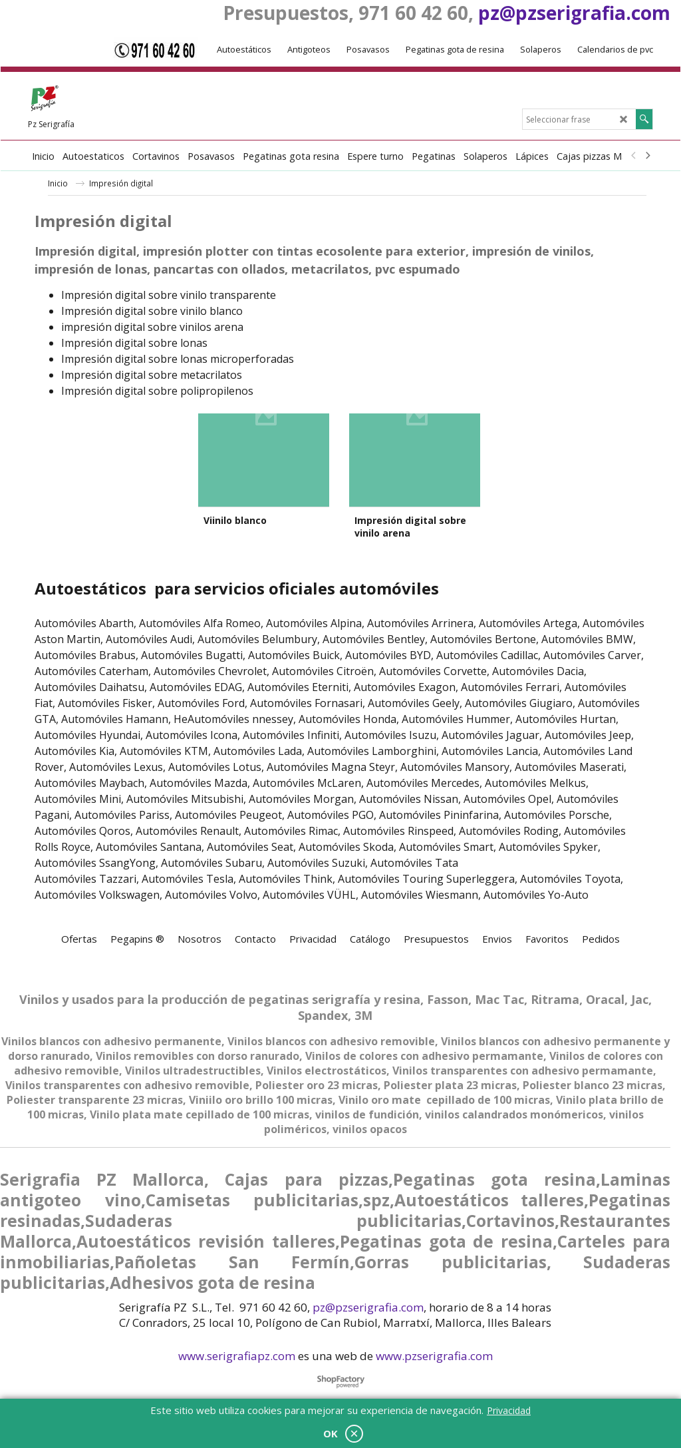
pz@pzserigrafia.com (574, 12)
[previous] (634, 156)
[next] (647, 156)
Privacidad (509, 1410)
